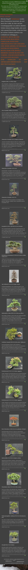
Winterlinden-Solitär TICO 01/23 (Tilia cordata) (11, 486)
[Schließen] (27, 1)
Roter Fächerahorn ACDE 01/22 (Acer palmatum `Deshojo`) (14, 429)
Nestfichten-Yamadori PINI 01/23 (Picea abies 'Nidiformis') (14, 342)
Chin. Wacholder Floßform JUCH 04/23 (10, 110)
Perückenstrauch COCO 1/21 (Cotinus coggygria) (12, 371)
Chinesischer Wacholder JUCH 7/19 (9, 197)
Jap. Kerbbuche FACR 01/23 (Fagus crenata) (11, 284)
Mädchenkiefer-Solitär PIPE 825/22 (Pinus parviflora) (12, 313)
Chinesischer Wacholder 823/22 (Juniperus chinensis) (12, 139)
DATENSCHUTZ (20, 561)
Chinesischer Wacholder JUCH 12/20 (9, 168)
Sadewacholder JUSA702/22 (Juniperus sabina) (11, 458)
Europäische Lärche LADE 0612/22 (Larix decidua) (12, 226)
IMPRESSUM (9, 561)
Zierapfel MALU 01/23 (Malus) (8, 544)
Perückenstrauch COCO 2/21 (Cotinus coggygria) (12, 400)
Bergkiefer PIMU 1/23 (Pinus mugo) (9, 81)
